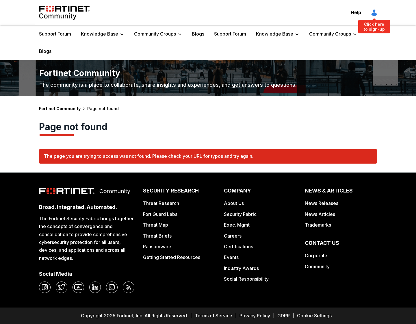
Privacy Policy (254, 316)
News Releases (321, 203)
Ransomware (157, 246)
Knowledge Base (99, 34)
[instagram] (112, 287)
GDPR (283, 316)
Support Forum (55, 34)
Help (356, 12)
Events (231, 257)
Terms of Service (213, 316)
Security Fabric (240, 214)
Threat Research (161, 203)
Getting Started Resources (171, 257)
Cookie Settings (314, 316)
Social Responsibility (246, 279)
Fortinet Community (64, 12)
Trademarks (318, 225)
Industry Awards (241, 268)
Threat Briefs (157, 236)
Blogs (198, 34)
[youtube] (78, 287)
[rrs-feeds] (128, 287)
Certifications (238, 246)
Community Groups (155, 34)
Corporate (316, 255)
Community (317, 266)
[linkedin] (95, 287)
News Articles (320, 214)
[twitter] (61, 287)
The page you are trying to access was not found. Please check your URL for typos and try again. (148, 156)
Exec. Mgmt (237, 225)
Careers (233, 236)
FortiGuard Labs (160, 214)
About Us (234, 203)
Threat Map (155, 225)
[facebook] (45, 287)
